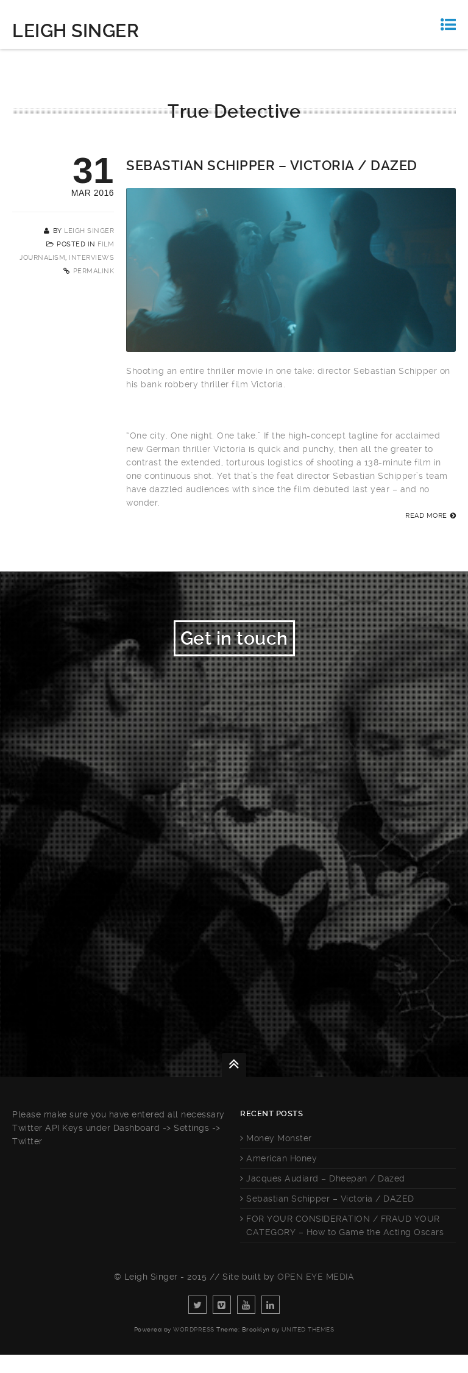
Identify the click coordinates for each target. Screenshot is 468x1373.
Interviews (91, 258)
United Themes (308, 1347)
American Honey (281, 1176)
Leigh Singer (75, 30)
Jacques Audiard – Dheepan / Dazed (325, 1197)
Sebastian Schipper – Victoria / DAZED (271, 165)
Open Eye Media (315, 1295)
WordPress (193, 1347)
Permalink (94, 271)
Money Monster (279, 1156)
